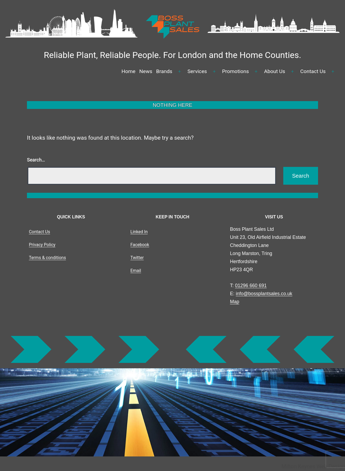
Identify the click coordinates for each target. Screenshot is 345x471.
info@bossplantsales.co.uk (264, 293)
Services (197, 71)
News (145, 71)
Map (234, 301)
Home (129, 71)
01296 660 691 (251, 285)
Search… (36, 160)
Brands (164, 71)
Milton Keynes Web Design (313, 466)
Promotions (235, 71)
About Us (274, 71)
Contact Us (313, 71)
